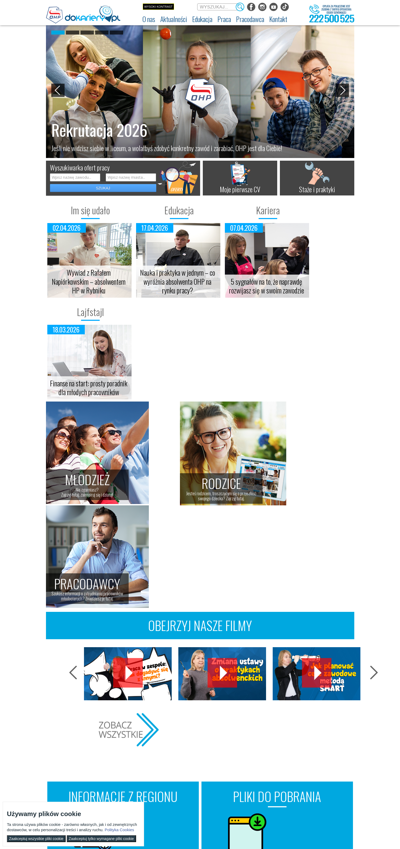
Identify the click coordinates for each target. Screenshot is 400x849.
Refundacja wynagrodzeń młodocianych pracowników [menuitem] (285, 777)
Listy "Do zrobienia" (304, 638)
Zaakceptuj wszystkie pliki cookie (36, 839)
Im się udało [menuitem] (100, 766)
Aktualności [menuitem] (275, 760)
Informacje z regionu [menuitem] (106, 760)
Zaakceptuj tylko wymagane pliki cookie (101, 839)
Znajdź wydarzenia (123, 656)
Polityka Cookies (119, 829)
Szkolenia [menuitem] (143, 772)
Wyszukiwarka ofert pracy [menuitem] (196, 760)
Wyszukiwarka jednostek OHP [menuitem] (330, 760)
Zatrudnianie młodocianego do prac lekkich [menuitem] (285, 787)
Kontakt (323, 752)
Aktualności (109, 752)
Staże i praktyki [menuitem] (278, 802)
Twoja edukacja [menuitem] (102, 778)
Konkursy (324, 781)
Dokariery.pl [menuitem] (56, 760)
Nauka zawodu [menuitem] (145, 766)
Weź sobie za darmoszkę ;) (277, 656)
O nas (56, 752)
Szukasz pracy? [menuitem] (190, 766)
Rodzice (234, 752)
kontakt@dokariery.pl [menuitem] (326, 766)
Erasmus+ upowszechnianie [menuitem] (154, 778)
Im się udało (84, 210)
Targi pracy (138, 616)
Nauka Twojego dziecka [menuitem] (238, 760)
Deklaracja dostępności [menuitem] (63, 778)
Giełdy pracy (140, 627)
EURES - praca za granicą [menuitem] (195, 790)
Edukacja (161, 210)
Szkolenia (136, 638)
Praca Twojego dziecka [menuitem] (238, 766)
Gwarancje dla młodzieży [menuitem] (195, 784)
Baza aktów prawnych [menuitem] (281, 808)
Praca (188, 752)
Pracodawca (284, 752)
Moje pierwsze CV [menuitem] (191, 778)
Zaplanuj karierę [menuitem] (190, 772)
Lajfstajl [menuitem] (97, 784)
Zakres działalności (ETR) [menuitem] (65, 784)
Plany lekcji (292, 616)
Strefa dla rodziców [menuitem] (105, 790)
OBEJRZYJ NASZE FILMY (200, 418)
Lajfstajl (315, 210)
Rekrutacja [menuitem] (143, 760)
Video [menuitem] (96, 797)
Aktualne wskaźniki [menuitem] (192, 797)
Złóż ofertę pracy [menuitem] (278, 796)
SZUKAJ (103, 188)
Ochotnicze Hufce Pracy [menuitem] (64, 766)
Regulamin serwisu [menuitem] (61, 772)
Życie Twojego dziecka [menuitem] (238, 772)
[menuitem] (148, 19)
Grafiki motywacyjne (305, 627)
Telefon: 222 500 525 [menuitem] (326, 772)
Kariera (239, 210)
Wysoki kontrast (158, 6)
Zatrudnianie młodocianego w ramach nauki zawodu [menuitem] (286, 768)
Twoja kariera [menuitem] (101, 772)
